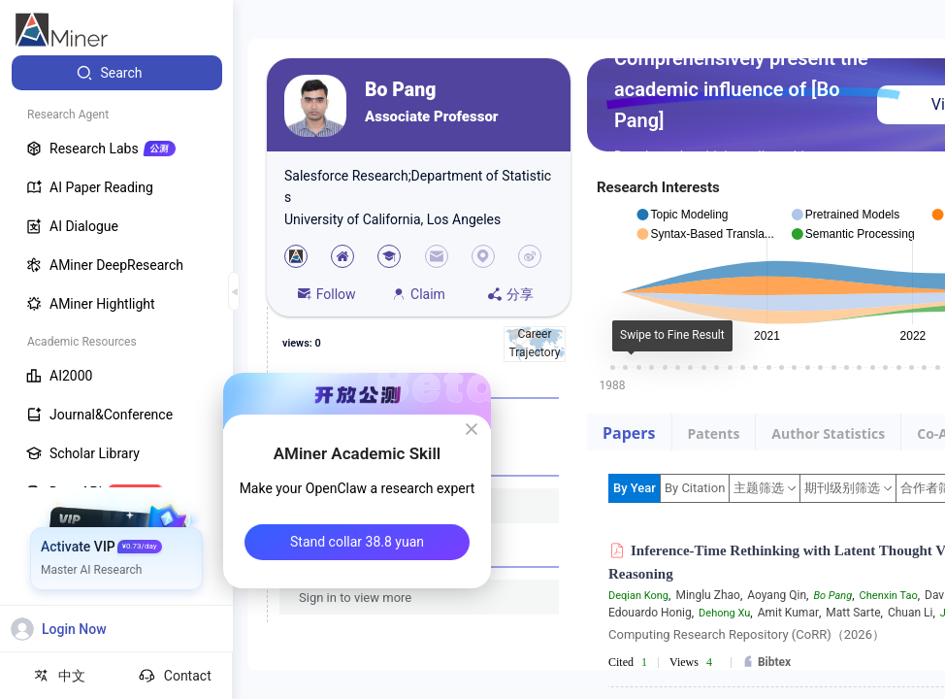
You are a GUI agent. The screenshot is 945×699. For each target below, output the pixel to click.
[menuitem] (117, 72)
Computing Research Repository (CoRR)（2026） (746, 634)
